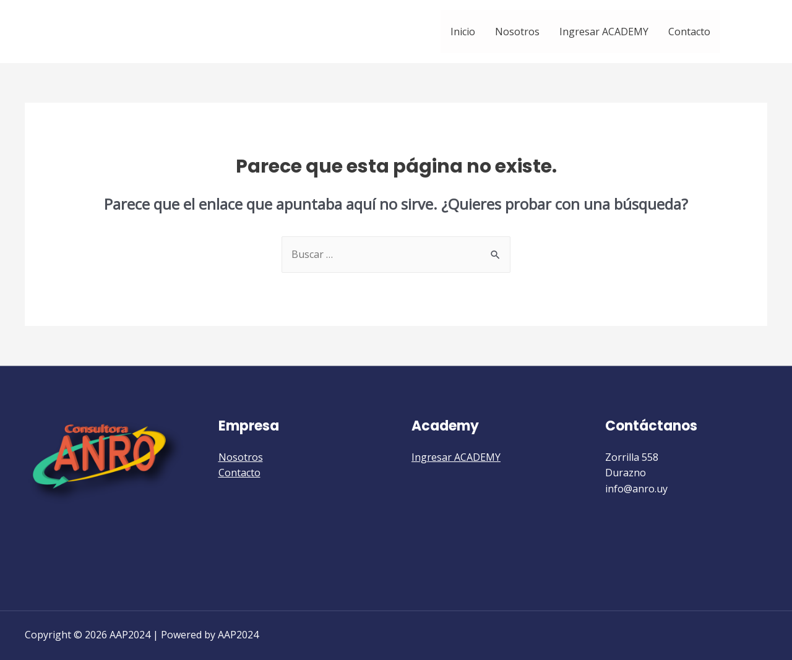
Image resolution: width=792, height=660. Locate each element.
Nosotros (517, 31)
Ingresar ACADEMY (603, 31)
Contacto (689, 31)
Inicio (462, 31)
